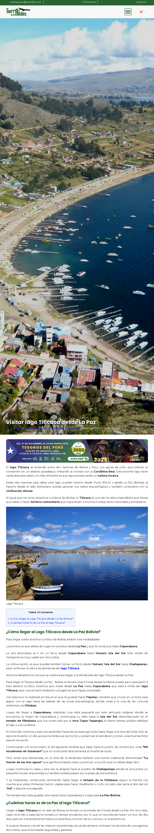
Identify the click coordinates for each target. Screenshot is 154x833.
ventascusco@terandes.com (26, 2)
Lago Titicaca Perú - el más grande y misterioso (52, 428)
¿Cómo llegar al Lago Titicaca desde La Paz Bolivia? (40, 618)
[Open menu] (128, 12)
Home (10, 428)
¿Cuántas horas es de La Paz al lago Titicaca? (36, 622)
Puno (19, 428)
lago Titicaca (70, 668)
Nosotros (141, 2)
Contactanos (89, 2)
